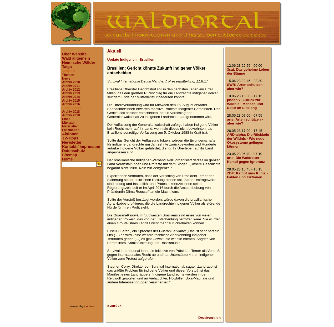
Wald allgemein (76, 58)
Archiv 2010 (71, 82)
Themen (68, 75)
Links (66, 119)
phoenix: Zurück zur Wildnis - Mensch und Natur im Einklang (245, 104)
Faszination (70, 130)
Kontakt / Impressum (81, 146)
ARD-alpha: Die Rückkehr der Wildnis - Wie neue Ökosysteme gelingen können (248, 140)
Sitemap (69, 155)
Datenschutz (73, 151)
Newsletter (72, 142)
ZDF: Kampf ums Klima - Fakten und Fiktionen (247, 175)
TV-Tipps (70, 138)
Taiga (67, 67)
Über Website (74, 54)
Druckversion (209, 318)
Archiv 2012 (71, 89)
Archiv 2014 (71, 97)
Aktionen (70, 134)
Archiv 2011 (71, 86)
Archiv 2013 (71, 93)
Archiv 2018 (71, 111)
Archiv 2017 (72, 108)
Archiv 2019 (71, 115)
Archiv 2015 (71, 100)
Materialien (70, 126)
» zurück (114, 306)
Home (67, 159)
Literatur (68, 122)
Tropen (68, 71)
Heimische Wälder (78, 62)
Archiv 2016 (71, 104)
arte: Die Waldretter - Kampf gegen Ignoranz (246, 160)
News (66, 78)
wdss (89, 306)
